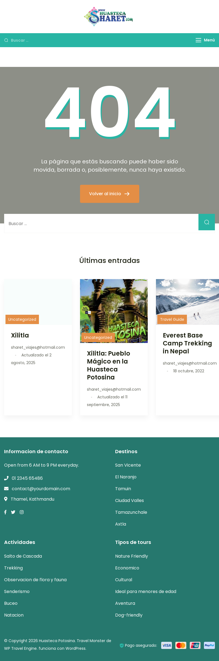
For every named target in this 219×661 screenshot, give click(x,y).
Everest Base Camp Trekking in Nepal (187, 343)
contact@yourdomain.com (41, 489)
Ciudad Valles (129, 500)
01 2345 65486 (27, 478)
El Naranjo (125, 477)
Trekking (13, 568)
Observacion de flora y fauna (35, 580)
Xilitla (20, 335)
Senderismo (17, 591)
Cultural (123, 580)
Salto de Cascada (23, 556)
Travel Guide (172, 319)
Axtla (120, 524)
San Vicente (128, 465)
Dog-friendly (129, 615)
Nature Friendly (131, 556)
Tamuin (123, 489)
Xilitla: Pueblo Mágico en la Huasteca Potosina (108, 365)
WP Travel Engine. (21, 648)
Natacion (14, 615)
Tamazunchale (131, 512)
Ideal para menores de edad (145, 591)
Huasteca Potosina (57, 640)
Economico (127, 568)
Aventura (125, 603)
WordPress (76, 648)
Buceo (11, 603)
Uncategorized (22, 319)
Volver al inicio (105, 194)
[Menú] (198, 40)
